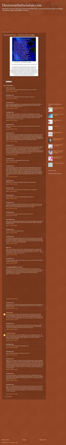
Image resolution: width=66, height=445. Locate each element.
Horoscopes (56, 126)
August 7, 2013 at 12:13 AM (11, 225)
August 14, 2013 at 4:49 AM (12, 369)
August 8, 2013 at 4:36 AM (11, 254)
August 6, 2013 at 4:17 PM (11, 208)
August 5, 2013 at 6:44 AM (11, 141)
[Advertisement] (33, 21)
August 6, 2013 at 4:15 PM (11, 198)
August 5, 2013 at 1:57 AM (11, 129)
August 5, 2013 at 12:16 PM (11, 162)
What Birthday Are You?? (57, 121)
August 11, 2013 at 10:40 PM (12, 347)
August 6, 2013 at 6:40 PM (11, 215)
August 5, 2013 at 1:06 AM (11, 120)
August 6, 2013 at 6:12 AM (11, 176)
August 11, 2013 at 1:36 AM (11, 329)
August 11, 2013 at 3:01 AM (11, 340)
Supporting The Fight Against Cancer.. (58, 157)
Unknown (8, 312)
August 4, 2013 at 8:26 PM (11, 98)
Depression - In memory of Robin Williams (58, 139)
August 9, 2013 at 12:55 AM (12, 298)
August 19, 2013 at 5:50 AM (12, 380)
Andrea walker (9, 88)
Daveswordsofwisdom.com (21, 5)
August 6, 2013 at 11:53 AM (11, 184)
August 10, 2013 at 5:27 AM (12, 308)
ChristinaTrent (9, 333)
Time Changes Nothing (58, 163)
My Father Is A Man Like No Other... (58, 115)
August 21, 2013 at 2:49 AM (12, 394)
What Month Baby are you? (58, 133)
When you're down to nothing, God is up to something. (58, 152)
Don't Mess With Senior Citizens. (58, 108)
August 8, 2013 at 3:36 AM (11, 243)
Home (24, 440)
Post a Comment (8, 396)
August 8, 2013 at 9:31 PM (11, 263)
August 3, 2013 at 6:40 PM (11, 91)
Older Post (42, 440)
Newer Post (5, 440)
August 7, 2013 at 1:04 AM (11, 232)
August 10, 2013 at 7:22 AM (12, 319)
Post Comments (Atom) (13, 442)
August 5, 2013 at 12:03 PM (11, 154)
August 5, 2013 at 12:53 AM (12, 108)
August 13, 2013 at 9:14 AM (11, 354)
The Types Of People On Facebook (58, 145)
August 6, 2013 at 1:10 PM (11, 191)
